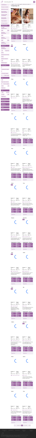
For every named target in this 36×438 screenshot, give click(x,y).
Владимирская (14, 28)
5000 (8, 40)
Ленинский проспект (16, 340)
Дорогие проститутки (3, 38)
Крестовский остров (15, 375)
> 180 (8, 94)
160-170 (7, 92)
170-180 (2, 94)
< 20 (2, 50)
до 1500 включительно (4, 28)
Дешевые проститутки (3, 33)
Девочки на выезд (4, 9)
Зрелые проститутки (5, 54)
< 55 (2, 79)
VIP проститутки (4, 23)
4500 (2, 40)
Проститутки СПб (4, 430)
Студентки (7, 50)
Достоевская (26, 97)
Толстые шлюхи (6, 83)
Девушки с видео (24, 430)
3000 (2, 35)
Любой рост (3, 96)
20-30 (2, 52)
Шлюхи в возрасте (4, 58)
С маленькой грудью (5, 69)
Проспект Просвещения (28, 167)
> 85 (8, 85)
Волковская (14, 97)
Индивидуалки (11, 430)
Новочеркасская (15, 63)
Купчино (25, 375)
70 (1, 83)
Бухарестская (14, 236)
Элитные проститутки (3, 43)
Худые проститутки (5, 81)
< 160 (2, 92)
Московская (26, 63)
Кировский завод (27, 201)
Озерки (13, 167)
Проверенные (17, 430)
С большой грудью (4, 73)
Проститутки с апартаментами (4, 12)
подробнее (13, 41)
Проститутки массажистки (3, 18)
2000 (2, 30)
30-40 (2, 56)
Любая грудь (6, 75)
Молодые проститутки (3, 48)
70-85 (2, 85)
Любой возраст (4, 62)
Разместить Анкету (31, 430)
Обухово (25, 28)
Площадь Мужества (27, 340)
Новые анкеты (4, 20)
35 (29, 425)
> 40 (2, 60)
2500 (8, 30)
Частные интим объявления (4, 15)
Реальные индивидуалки (3, 4)
